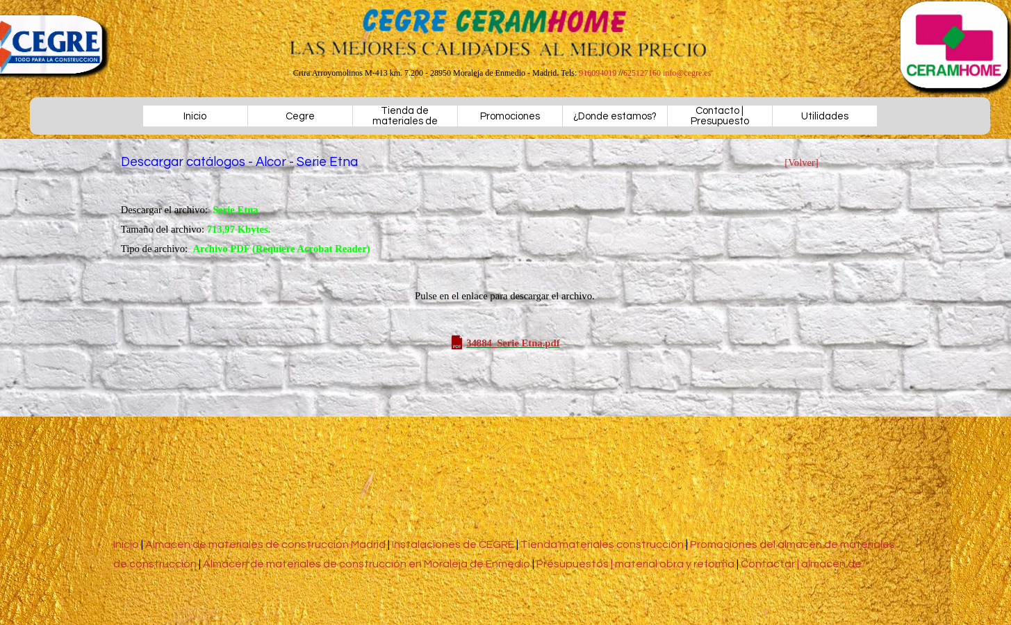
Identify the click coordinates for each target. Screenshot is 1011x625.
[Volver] (801, 162)
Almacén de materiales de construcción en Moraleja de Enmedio (366, 563)
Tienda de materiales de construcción (405, 121)
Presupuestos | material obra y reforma (635, 563)
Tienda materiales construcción (602, 544)
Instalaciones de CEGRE (453, 544)
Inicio (194, 116)
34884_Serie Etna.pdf (512, 343)
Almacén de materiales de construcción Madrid (266, 544)
